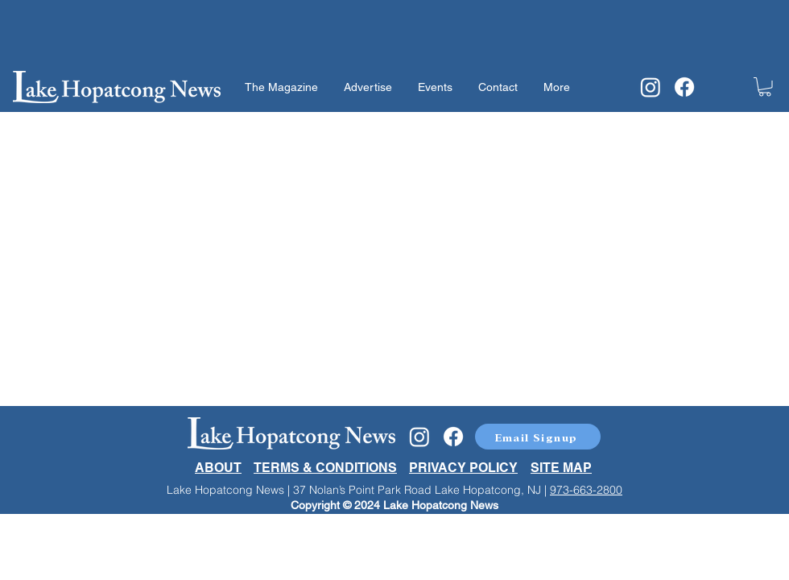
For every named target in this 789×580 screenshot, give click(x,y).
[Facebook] (684, 87)
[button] (765, 87)
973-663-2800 (586, 490)
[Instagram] (650, 87)
